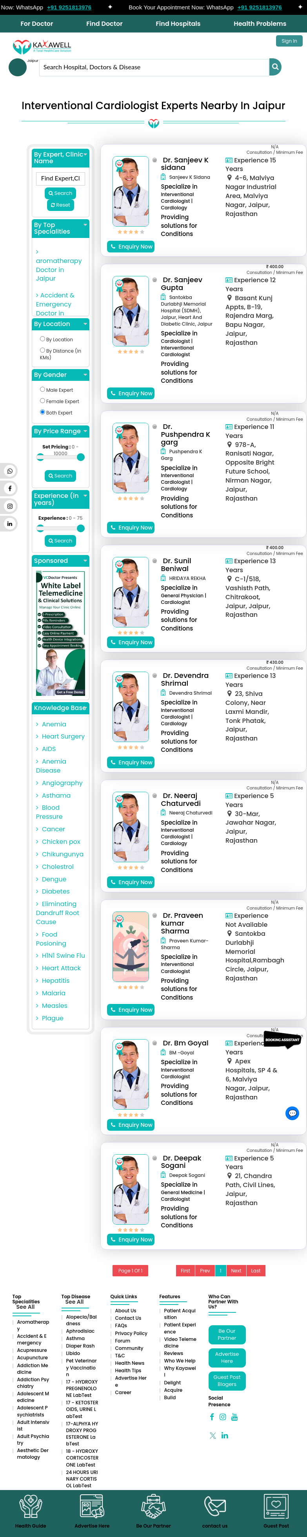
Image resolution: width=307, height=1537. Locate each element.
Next (236, 1270)
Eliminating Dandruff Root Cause (57, 912)
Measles (51, 1005)
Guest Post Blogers (227, 1380)
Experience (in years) (60, 499)
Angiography (59, 782)
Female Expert (59, 401)
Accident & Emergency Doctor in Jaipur (55, 309)
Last (256, 1270)
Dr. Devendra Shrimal (185, 679)
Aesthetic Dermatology (33, 1453)
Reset (60, 205)
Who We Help (180, 1360)
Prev (205, 1270)
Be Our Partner (227, 1334)
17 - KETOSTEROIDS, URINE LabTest (82, 1409)
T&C (120, 1355)
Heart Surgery (60, 736)
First (185, 1270)
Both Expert (56, 412)
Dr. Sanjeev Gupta (181, 283)
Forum (123, 1340)
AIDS (46, 748)
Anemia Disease (51, 766)
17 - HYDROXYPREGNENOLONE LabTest (82, 1388)
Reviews (173, 1353)
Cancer (50, 829)
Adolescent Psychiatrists (32, 1411)
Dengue (51, 879)
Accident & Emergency (32, 1339)
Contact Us (128, 1318)
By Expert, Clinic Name (60, 158)
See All (25, 1307)
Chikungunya (60, 854)
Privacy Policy (131, 1333)
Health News (130, 1363)
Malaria (50, 993)
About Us (125, 1310)
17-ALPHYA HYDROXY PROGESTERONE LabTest (82, 1433)
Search (60, 193)
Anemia (51, 724)
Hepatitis (53, 980)
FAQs (121, 1325)
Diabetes (53, 891)
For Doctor (36, 23)
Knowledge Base (60, 708)
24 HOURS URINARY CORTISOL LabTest (82, 1479)
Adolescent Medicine (33, 1397)
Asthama (53, 795)
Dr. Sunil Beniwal (176, 564)
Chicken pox (58, 841)
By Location (60, 324)
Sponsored (60, 560)
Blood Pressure (49, 812)
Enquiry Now (132, 246)
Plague (50, 1018)
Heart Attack (58, 968)
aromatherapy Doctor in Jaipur (59, 266)
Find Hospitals (178, 23)
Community (129, 1348)
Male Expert (56, 390)
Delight (172, 1382)
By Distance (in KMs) (60, 354)
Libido (73, 1353)
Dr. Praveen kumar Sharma (182, 923)
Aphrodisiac (80, 1331)
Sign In (289, 41)
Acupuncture (32, 1357)
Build (170, 1397)
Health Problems (260, 23)
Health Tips (128, 1370)
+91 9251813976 (80, 7)
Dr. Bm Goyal (185, 1043)
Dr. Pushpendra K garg (185, 434)
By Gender (60, 374)
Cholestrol (55, 866)
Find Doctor (104, 23)
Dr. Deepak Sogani (181, 1162)
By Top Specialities (60, 228)
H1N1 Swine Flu (60, 955)
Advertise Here (227, 1357)
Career (123, 1392)
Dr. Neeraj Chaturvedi (181, 799)
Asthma (75, 1338)
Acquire (173, 1390)
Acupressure (32, 1350)
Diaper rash (80, 1345)
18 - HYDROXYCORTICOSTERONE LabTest (82, 1458)
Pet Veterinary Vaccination (81, 1367)
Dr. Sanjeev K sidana (185, 164)
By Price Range (60, 431)
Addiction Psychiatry (33, 1382)
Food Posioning (51, 939)
